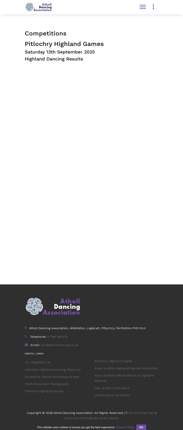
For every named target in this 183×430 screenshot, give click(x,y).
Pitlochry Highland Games (44, 391)
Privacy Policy (125, 427)
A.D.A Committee (76, 418)
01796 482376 (57, 336)
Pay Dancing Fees (141, 413)
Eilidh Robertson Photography (47, 384)
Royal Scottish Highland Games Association (126, 368)
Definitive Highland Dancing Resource (53, 369)
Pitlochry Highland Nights (113, 361)
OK (141, 427)
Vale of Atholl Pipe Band (112, 388)
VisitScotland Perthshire (112, 395)
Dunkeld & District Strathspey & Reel (52, 377)
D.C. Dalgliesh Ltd (38, 362)
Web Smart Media (105, 418)
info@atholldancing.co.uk (59, 345)
